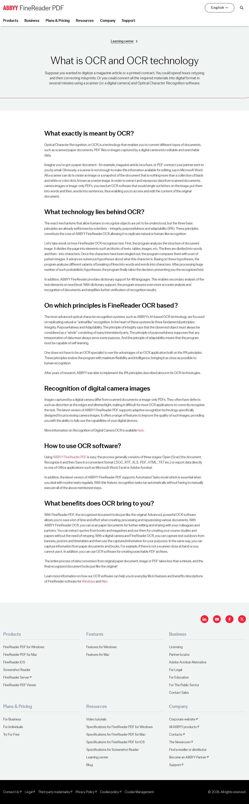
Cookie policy (109, 792)
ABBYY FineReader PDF (70, 457)
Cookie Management (139, 792)
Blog (89, 765)
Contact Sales (179, 693)
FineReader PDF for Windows (23, 647)
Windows (88, 581)
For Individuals (13, 727)
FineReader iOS (14, 662)
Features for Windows (101, 647)
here (141, 430)
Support (175, 765)
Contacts (175, 735)
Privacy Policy (84, 792)
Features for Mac (98, 655)
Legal (28, 792)
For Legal (175, 670)
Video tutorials (96, 719)
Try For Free (11, 735)
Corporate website (182, 719)
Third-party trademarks (54, 792)
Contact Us (11, 792)
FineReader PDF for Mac (20, 655)
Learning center (122, 41)
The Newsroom (179, 742)
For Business (12, 719)
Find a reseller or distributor (188, 750)
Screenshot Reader (16, 670)
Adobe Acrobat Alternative (187, 662)
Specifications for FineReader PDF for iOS (115, 742)
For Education (179, 677)
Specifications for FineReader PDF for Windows (119, 727)
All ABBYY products (183, 727)
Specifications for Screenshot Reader (112, 750)
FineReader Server (16, 677)
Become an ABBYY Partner (187, 757)
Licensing (176, 647)
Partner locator (179, 655)
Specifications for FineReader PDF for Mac (116, 735)
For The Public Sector (184, 685)
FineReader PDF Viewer (19, 685)
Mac (105, 581)
